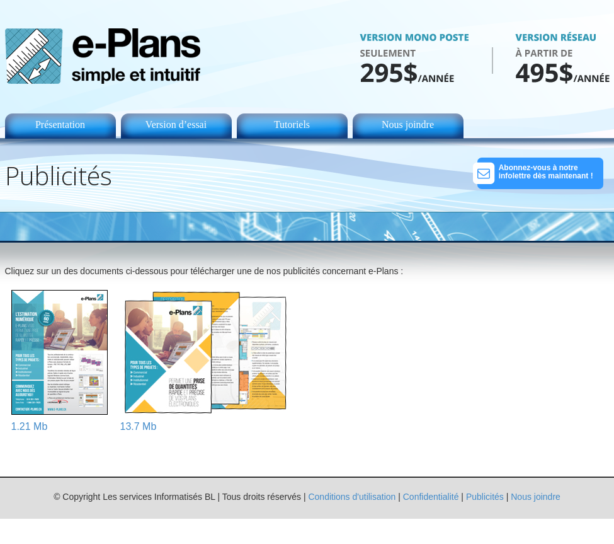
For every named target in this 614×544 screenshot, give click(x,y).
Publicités (485, 497)
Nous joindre (408, 124)
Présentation (60, 124)
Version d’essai (176, 124)
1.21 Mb (29, 426)
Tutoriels (292, 124)
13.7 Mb (138, 426)
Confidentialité (431, 497)
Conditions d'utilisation (351, 497)
